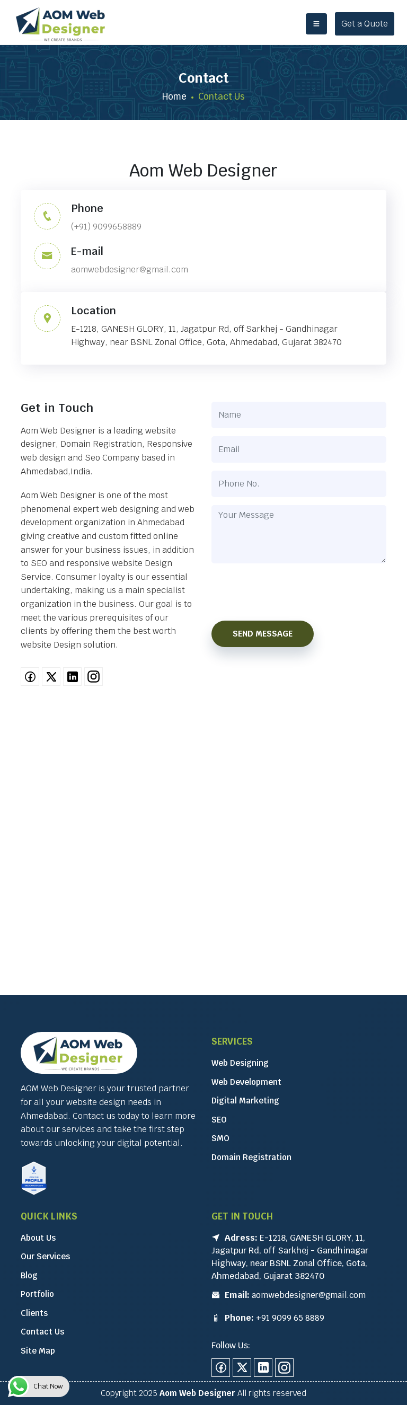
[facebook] (30, 676)
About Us (38, 1238)
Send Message (263, 634)
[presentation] (298, 592)
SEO (219, 1120)
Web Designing (240, 1063)
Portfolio (37, 1294)
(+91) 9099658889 (106, 226)
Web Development (246, 1082)
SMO (220, 1138)
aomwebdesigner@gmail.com (129, 269)
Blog (29, 1275)
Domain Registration (251, 1157)
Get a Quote (364, 23)
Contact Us (42, 1332)
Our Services (45, 1256)
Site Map (38, 1351)
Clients (34, 1313)
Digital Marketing (245, 1100)
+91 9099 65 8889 (290, 1318)
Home (174, 96)
